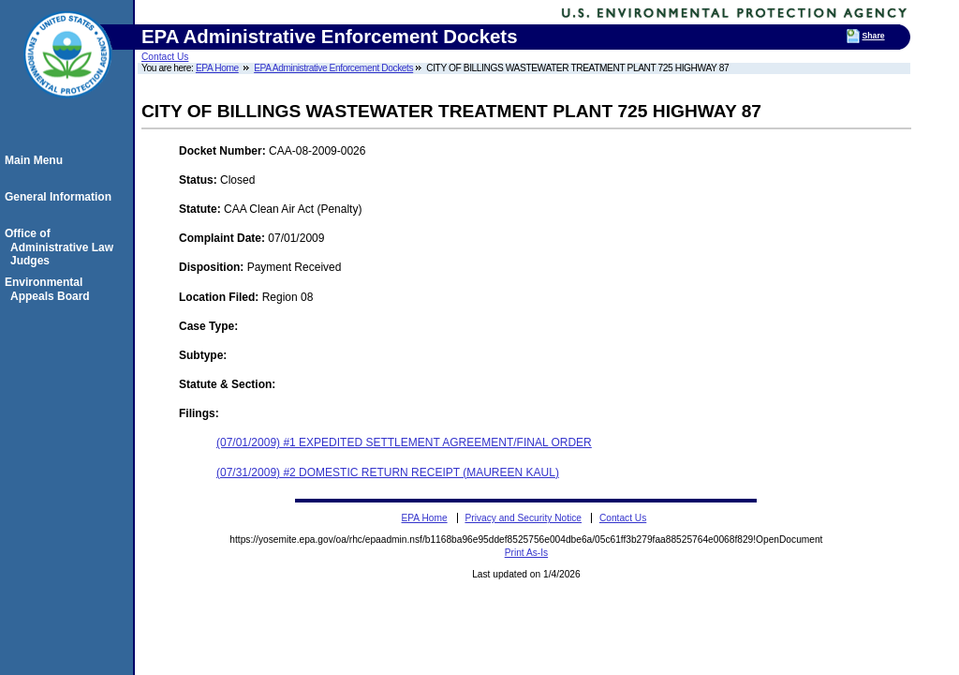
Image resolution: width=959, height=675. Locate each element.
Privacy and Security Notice (523, 518)
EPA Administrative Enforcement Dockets (333, 68)
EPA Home (217, 68)
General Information (60, 196)
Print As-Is (526, 553)
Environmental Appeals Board (50, 289)
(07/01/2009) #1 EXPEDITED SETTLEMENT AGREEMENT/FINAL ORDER (404, 442)
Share (874, 35)
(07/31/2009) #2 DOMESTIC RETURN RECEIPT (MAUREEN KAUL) (387, 472)
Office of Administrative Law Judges (61, 247)
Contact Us (164, 57)
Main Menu (36, 160)
